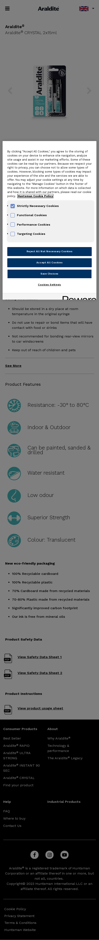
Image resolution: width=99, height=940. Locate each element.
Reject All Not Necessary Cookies (49, 251)
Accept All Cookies (49, 262)
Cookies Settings (49, 284)
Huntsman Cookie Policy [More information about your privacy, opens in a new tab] (35, 196)
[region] (50, 220)
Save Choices (49, 273)
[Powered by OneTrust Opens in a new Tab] (78, 297)
